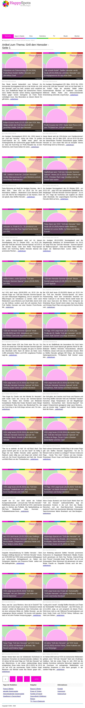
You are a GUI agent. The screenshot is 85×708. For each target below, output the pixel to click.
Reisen (32, 699)
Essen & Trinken (36, 691)
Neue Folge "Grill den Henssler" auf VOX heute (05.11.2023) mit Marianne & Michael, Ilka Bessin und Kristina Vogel (21, 645)
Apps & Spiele (19, 36)
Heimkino (42, 36)
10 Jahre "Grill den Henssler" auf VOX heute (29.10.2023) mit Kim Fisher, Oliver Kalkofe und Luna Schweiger (62, 645)
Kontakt (60, 689)
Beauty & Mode (35, 689)
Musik (66, 36)
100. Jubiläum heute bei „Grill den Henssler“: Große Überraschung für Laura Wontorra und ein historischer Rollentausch (22, 177)
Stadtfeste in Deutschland (11, 696)
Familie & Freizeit (36, 694)
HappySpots (6, 40)
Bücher (77, 36)
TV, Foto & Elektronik (37, 701)
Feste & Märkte (8, 689)
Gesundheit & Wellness (38, 696)
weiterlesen (14, 99)
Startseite (8, 36)
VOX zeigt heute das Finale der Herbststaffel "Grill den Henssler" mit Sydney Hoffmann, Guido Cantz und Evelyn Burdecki (63, 593)
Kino (30, 36)
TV (54, 36)
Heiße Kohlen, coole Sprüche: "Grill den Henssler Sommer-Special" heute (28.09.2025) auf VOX (21, 281)
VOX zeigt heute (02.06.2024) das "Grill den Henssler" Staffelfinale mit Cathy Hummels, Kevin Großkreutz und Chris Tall (20, 489)
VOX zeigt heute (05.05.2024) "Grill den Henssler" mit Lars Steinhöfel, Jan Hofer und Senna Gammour (20, 593)
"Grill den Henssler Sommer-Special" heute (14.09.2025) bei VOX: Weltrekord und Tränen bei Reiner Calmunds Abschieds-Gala (20, 333)
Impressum (61, 691)
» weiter (36, 679)
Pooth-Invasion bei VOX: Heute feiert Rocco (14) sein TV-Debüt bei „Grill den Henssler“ (62, 126)
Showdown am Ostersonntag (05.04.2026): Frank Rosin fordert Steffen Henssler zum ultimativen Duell (19, 72)
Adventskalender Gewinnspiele (13, 694)
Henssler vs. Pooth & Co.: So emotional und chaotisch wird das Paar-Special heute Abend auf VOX (20, 229)
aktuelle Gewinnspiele (10, 691)
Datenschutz (62, 694)
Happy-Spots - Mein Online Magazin (16, 4)
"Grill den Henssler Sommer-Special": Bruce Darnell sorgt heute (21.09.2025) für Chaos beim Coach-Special (62, 281)
